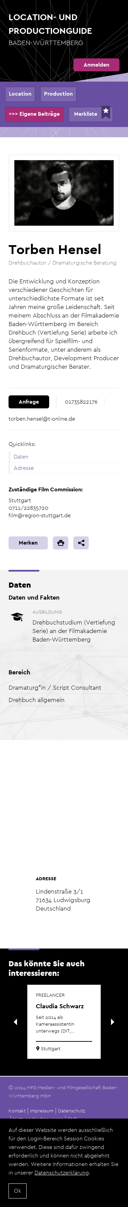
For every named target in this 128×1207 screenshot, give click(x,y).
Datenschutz (71, 1111)
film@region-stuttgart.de (40, 515)
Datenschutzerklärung (61, 1172)
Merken (28, 542)
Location (20, 93)
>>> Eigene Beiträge (34, 113)
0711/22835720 (28, 507)
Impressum (42, 1111)
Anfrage (29, 401)
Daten (21, 456)
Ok (17, 1190)
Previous (15, 1022)
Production (58, 93)
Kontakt (17, 1111)
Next (112, 1022)
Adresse (24, 468)
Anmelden (96, 64)
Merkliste (85, 113)
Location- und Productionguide (64, 29)
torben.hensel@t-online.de (42, 418)
